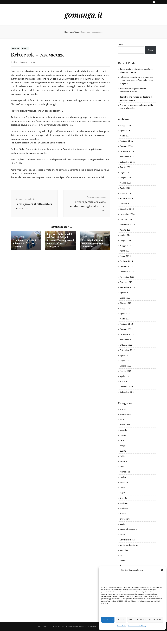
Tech (122, 566)
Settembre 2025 (127, 162)
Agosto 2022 (126, 355)
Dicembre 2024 (127, 209)
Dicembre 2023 (127, 271)
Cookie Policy (121, 626)
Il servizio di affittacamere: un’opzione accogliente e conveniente (94, 243)
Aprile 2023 (125, 313)
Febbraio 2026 (126, 141)
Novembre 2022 (127, 339)
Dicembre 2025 (127, 151)
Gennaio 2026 (126, 146)
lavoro (122, 487)
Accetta (108, 620)
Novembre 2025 (127, 156)
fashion (123, 456)
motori (123, 513)
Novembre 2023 (127, 277)
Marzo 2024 (125, 256)
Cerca (120, 44)
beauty (123, 435)
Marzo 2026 (125, 136)
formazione (125, 472)
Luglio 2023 (125, 298)
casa (122, 440)
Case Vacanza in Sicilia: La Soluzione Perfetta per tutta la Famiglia (25, 243)
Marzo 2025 (125, 193)
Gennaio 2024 (126, 266)
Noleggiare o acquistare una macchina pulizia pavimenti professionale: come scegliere (136, 80)
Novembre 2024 (127, 214)
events (123, 451)
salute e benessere (128, 529)
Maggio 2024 (125, 245)
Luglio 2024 (125, 235)
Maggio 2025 (125, 183)
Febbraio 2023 (126, 324)
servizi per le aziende (129, 545)
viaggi (25, 48)
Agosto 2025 (126, 167)
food (122, 466)
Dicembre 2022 (127, 334)
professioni (125, 519)
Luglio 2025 (125, 172)
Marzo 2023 (125, 319)
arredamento (125, 414)
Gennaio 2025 (126, 204)
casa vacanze (28, 177)
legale (122, 492)
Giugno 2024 (125, 240)
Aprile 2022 (125, 376)
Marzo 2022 (125, 381)
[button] (162, 570)
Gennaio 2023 (126, 329)
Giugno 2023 (125, 303)
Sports (123, 560)
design (123, 445)
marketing (124, 503)
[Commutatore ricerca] (154, 2)
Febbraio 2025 (126, 198)
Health (123, 477)
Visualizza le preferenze (145, 620)
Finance (123, 461)
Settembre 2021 (127, 392)
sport (122, 555)
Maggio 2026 (125, 125)
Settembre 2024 (127, 224)
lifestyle (123, 498)
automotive (125, 425)
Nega (121, 620)
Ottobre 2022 (126, 345)
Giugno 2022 (125, 366)
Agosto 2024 (126, 230)
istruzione (124, 482)
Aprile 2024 (125, 251)
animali (123, 409)
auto (122, 419)
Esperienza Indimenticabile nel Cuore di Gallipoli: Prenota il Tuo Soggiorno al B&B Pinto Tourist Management (60, 240)
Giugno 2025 (125, 177)
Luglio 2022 (125, 360)
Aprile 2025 (125, 188)
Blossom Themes (97, 626)
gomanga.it (83, 14)
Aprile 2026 (125, 130)
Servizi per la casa (127, 540)
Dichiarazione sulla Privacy (137, 626)
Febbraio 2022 (126, 387)
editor (15, 62)
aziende (123, 430)
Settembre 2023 (127, 287)
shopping (124, 550)
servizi (122, 534)
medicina (124, 508)
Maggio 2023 (125, 308)
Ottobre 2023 (126, 282)
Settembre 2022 (127, 350)
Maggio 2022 (125, 371)
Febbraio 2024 (126, 261)
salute (122, 524)
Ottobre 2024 (126, 219)
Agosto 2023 (125, 292)
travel (15, 48)
